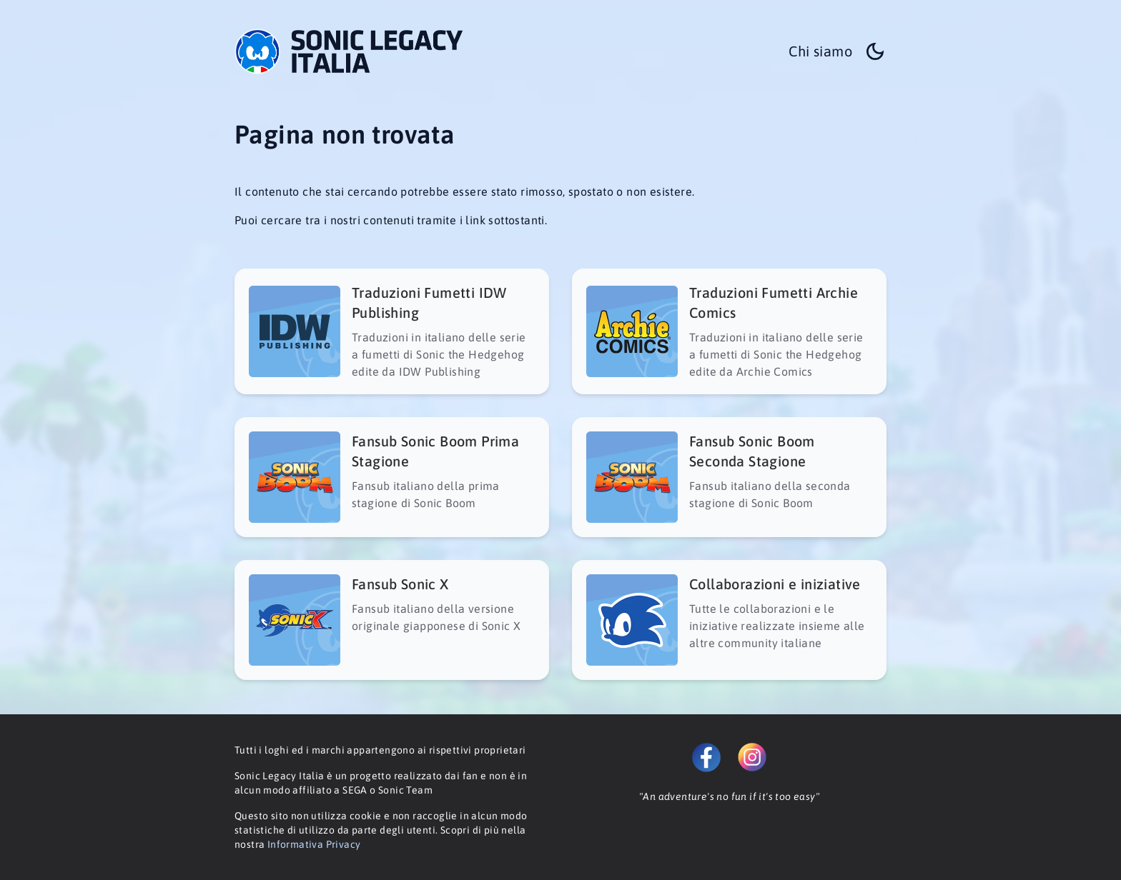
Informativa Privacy (314, 844)
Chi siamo (820, 51)
